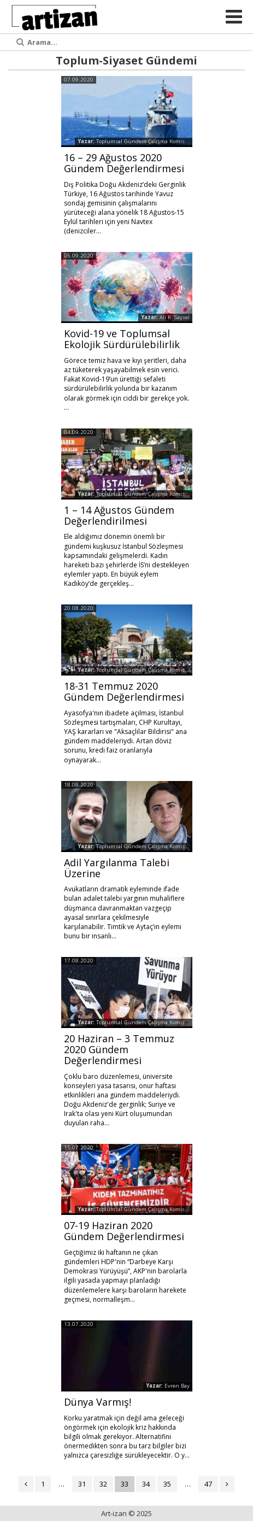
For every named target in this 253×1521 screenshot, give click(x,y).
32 (103, 1484)
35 (167, 1484)
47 (208, 1484)
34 (146, 1484)
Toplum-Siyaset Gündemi (126, 61)
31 (82, 1484)
